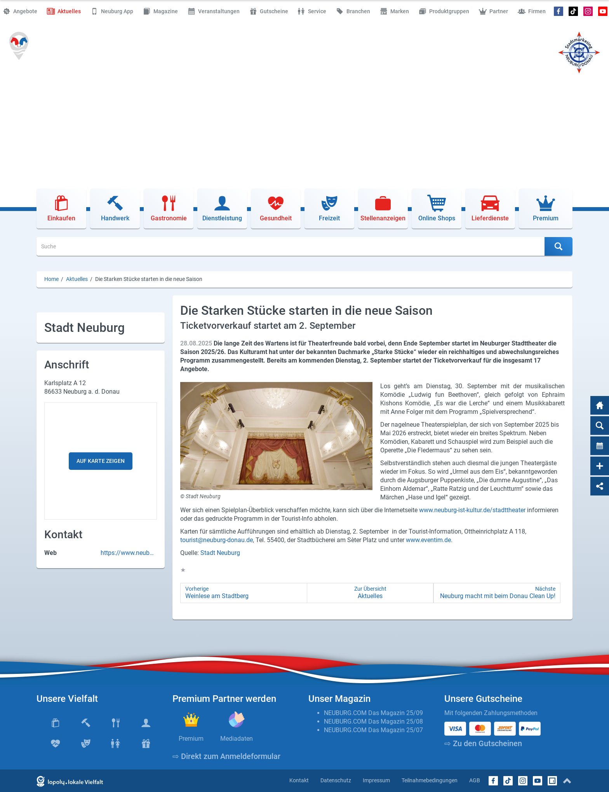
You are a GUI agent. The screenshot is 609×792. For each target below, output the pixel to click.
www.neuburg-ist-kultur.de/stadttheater (472, 510)
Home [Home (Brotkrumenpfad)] (51, 279)
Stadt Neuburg (220, 552)
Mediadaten (236, 738)
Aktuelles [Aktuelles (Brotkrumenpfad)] (77, 279)
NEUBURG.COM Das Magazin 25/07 (373, 730)
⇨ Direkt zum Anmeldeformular (226, 756)
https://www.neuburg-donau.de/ (128, 553)
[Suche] (291, 246)
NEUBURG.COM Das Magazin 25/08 (373, 721)
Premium (191, 738)
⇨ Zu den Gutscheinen (483, 743)
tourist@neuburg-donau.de (216, 540)
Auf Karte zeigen (101, 461)
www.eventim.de (428, 540)
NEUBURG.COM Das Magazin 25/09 (373, 713)
